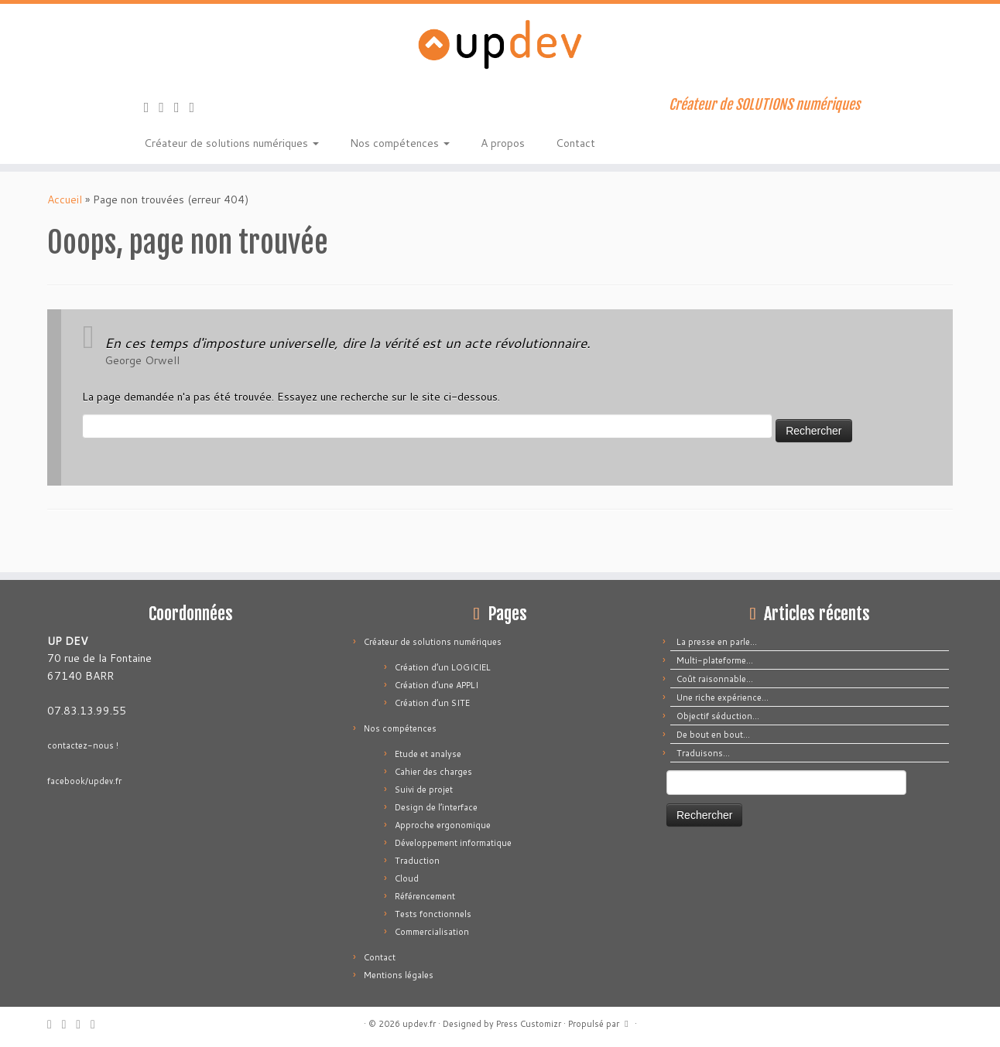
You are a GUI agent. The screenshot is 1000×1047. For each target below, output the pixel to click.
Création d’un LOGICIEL (443, 667)
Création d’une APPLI (436, 685)
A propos (503, 143)
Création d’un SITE (432, 703)
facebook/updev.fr (84, 781)
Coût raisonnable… (714, 679)
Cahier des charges (433, 772)
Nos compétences (400, 143)
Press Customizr (528, 1024)
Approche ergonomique (443, 825)
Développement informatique (453, 843)
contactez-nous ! (82, 745)
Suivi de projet (424, 789)
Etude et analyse (428, 754)
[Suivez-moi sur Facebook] (182, 107)
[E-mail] (166, 107)
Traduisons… (703, 753)
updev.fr (419, 1024)
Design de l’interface (436, 807)
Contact (575, 143)
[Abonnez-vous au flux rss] (151, 107)
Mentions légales (398, 975)
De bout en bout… (713, 734)
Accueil (64, 199)
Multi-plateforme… (714, 660)
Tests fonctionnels (433, 914)
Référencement (425, 896)
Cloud (407, 878)
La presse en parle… (716, 642)
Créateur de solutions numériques (231, 143)
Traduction (417, 860)
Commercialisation (432, 932)
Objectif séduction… (717, 716)
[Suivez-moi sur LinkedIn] (197, 107)
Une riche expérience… (722, 697)
